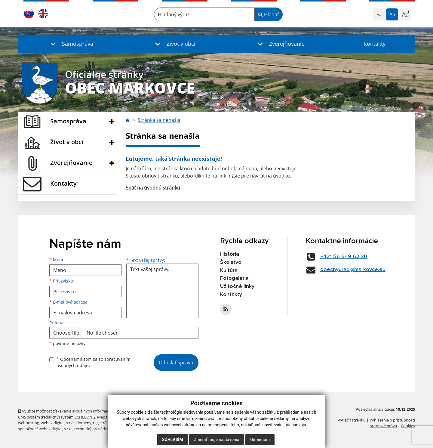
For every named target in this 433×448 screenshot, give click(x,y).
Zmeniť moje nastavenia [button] (216, 439)
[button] (70, 44)
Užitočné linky (237, 286)
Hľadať (268, 14)
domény (83, 422)
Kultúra (229, 270)
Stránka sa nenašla (159, 120)
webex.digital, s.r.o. (58, 422)
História (229, 254)
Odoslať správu (176, 362)
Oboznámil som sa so (94, 362)
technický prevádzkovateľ (97, 428)
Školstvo (230, 262)
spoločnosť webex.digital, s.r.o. (45, 428)
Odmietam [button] (260, 439)
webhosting (28, 422)
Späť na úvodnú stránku (153, 187)
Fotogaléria (234, 278)
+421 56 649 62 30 (343, 256)
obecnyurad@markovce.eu (352, 269)
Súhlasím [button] (172, 439)
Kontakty (374, 43)
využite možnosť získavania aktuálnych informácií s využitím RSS (77, 411)
